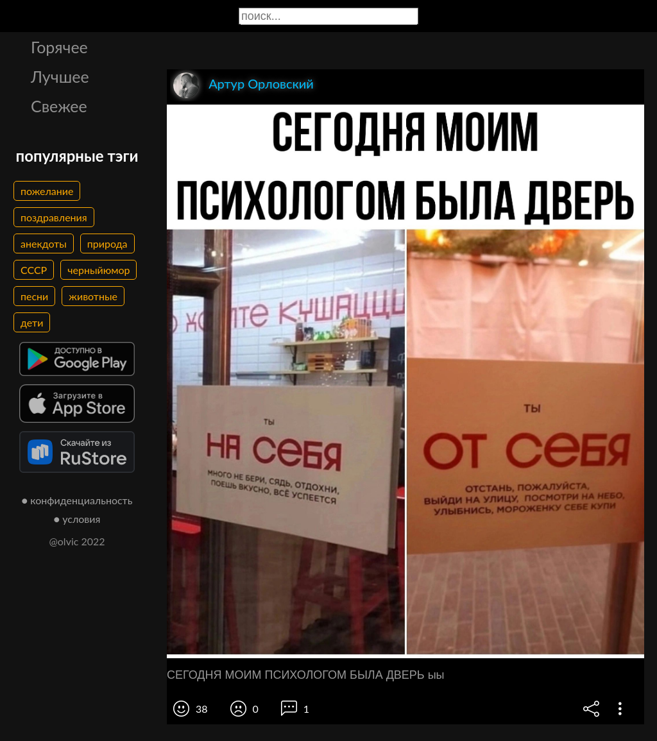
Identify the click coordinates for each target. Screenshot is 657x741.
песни (34, 296)
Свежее (59, 105)
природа (107, 243)
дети (32, 322)
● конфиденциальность (77, 500)
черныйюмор (98, 270)
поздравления (54, 217)
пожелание (47, 191)
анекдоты (44, 243)
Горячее (59, 46)
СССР (34, 270)
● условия (77, 519)
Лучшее (60, 76)
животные (93, 296)
